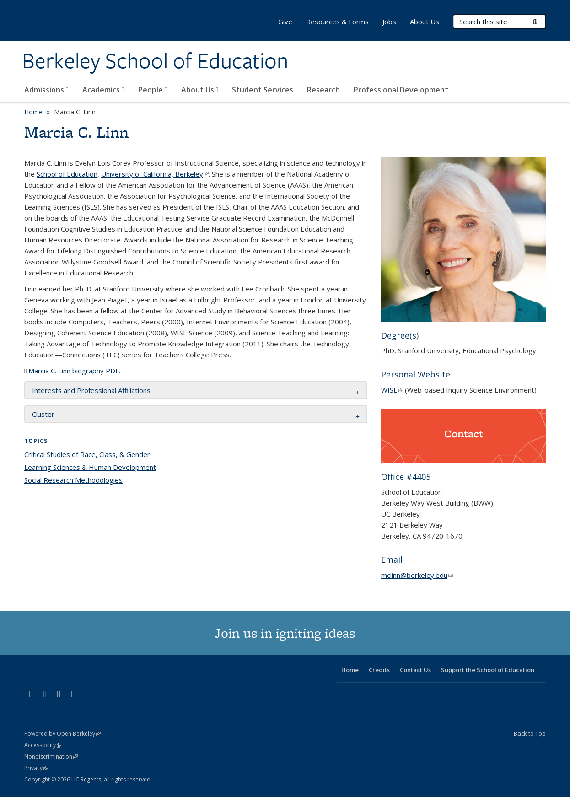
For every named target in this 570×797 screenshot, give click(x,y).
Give (285, 21)
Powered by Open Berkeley (62, 734)
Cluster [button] (43, 414)
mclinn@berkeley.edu (417, 575)
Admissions (46, 90)
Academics (103, 90)
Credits (379, 670)
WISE (392, 389)
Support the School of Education (487, 670)
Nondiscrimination (51, 756)
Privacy (36, 768)
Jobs (389, 21)
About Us (200, 90)
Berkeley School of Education (155, 61)
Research (323, 90)
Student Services (262, 90)
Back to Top (530, 733)
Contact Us (415, 670)
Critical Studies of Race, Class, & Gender (87, 454)
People (152, 90)
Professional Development (401, 90)
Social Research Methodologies (73, 480)
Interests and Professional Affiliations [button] (91, 390)
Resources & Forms (337, 21)
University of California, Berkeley (155, 173)
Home (33, 112)
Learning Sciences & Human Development (90, 467)
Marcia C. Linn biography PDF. (74, 370)
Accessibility (42, 745)
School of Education (67, 173)
